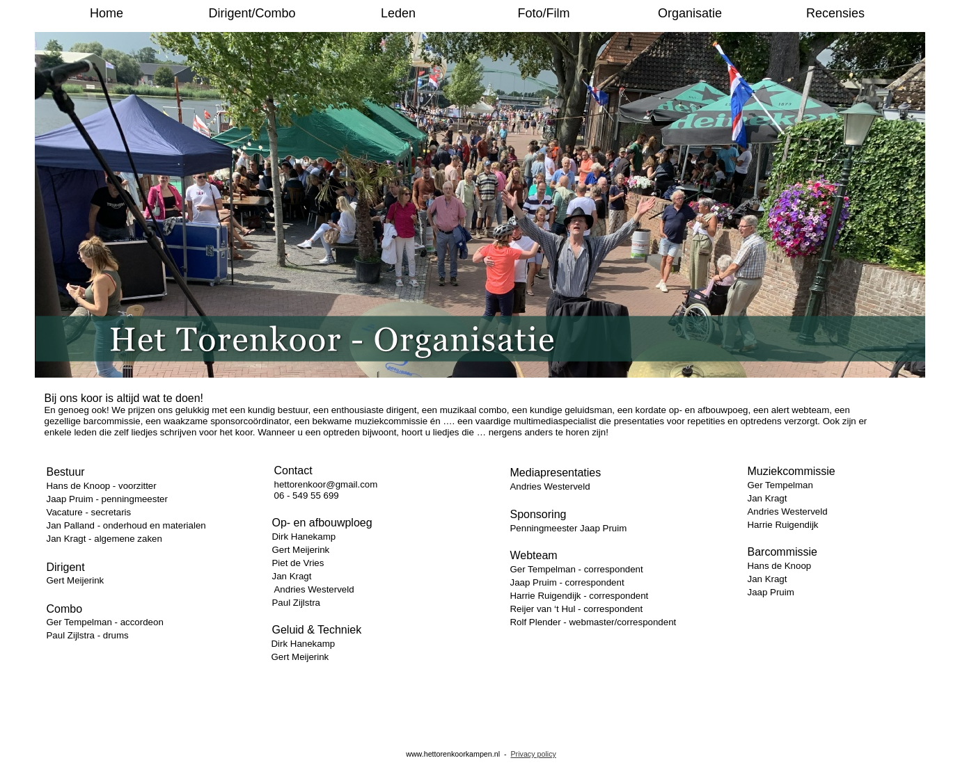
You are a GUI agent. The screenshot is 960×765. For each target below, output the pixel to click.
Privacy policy (533, 754)
